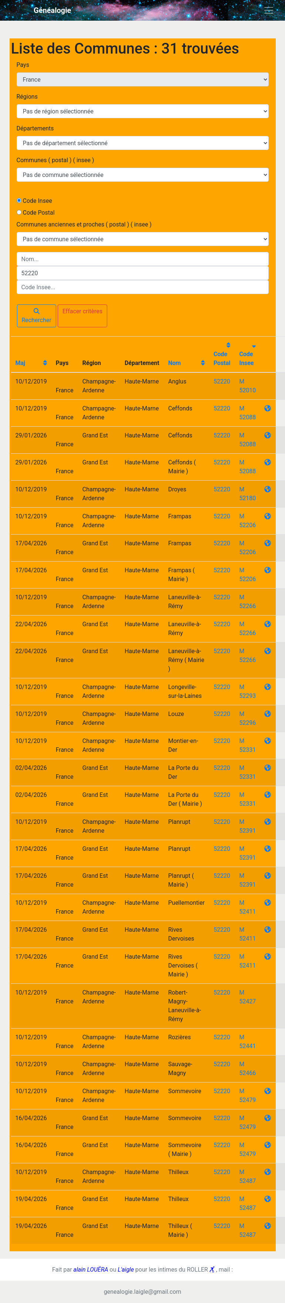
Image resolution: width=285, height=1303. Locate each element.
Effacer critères (82, 311)
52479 (247, 1100)
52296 (247, 722)
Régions (27, 96)
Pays (23, 64)
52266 (247, 606)
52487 (247, 1180)
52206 (247, 525)
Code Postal (38, 212)
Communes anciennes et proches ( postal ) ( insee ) (84, 224)
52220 (222, 381)
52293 (247, 695)
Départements (35, 128)
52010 (247, 390)
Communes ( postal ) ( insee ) (55, 160)
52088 (247, 417)
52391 (247, 830)
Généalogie (52, 10)
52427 (247, 1001)
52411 (247, 911)
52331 (247, 749)
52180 (247, 498)
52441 (247, 1046)
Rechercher (36, 316)
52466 (247, 1073)
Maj (21, 362)
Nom (174, 362)
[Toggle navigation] (268, 10)
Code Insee (37, 200)
